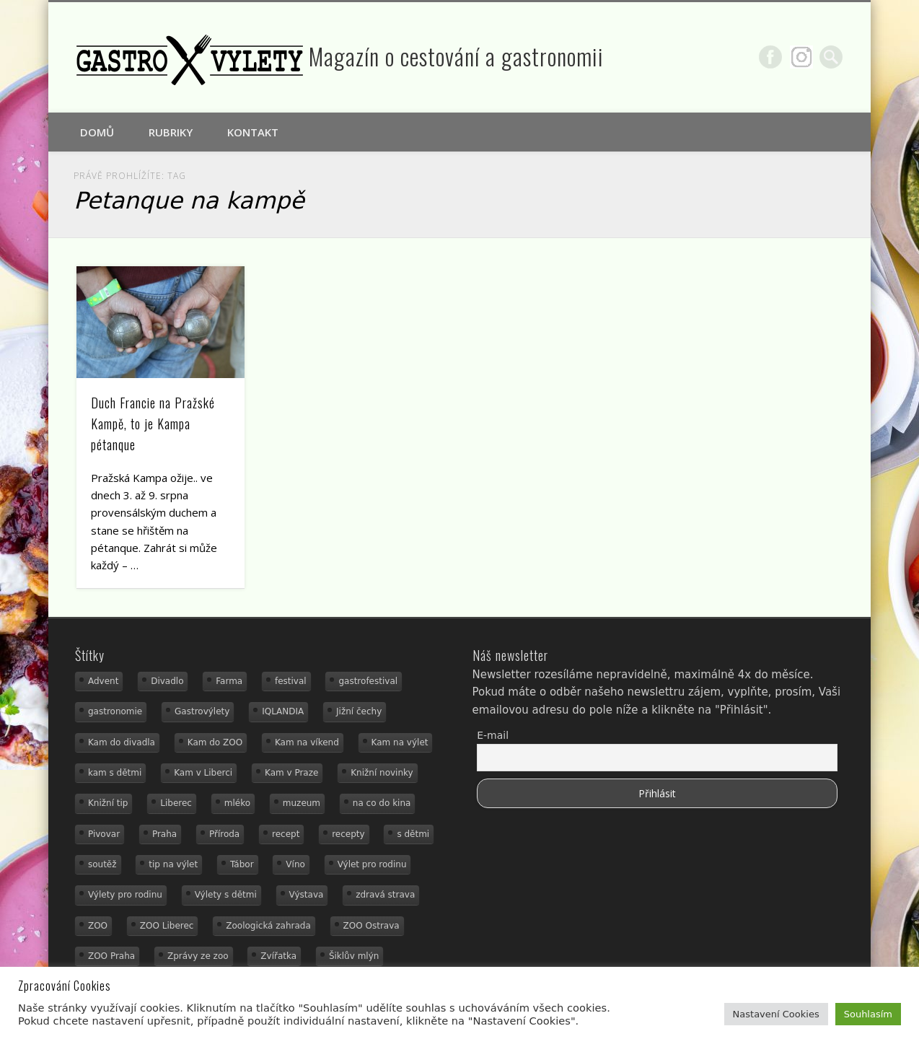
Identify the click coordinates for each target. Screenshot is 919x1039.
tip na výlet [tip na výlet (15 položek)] (173, 864)
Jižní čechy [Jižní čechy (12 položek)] (359, 711)
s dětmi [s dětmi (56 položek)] (413, 834)
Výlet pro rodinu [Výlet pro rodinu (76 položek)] (372, 864)
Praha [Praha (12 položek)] (164, 834)
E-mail (493, 735)
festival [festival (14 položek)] (291, 681)
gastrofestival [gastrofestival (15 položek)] (367, 681)
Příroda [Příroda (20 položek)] (224, 834)
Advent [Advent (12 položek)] (103, 681)
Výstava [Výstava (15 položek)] (306, 895)
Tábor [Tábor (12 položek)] (242, 864)
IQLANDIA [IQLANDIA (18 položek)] (283, 711)
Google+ (801, 57)
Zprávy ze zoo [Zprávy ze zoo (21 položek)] (198, 956)
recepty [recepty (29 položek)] (348, 834)
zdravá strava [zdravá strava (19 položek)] (385, 895)
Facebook (770, 57)
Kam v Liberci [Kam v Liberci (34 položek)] (203, 773)
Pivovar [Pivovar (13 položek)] (104, 834)
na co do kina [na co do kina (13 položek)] (382, 803)
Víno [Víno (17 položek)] (295, 864)
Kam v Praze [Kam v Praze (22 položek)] (291, 773)
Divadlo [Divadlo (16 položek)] (167, 681)
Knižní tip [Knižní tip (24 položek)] (108, 803)
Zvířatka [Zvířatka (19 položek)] (278, 956)
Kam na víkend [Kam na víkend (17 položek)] (307, 742)
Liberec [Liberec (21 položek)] (176, 803)
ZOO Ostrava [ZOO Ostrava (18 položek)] (371, 926)
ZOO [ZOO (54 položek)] (97, 926)
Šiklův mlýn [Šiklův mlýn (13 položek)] (354, 956)
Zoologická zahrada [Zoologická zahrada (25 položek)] (268, 926)
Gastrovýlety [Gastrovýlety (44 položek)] (202, 711)
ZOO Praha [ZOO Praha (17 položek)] (111, 956)
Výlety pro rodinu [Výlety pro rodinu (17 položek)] (125, 895)
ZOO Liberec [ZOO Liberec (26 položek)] (167, 926)
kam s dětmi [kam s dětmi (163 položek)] (114, 773)
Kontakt (252, 132)
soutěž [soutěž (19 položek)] (102, 864)
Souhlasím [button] (868, 1014)
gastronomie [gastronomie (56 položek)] (115, 711)
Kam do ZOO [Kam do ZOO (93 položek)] (215, 742)
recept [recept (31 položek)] (285, 834)
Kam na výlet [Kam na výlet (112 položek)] (399, 742)
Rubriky (171, 132)
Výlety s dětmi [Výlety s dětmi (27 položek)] (226, 895)
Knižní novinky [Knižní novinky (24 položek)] (382, 773)
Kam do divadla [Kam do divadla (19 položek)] (121, 742)
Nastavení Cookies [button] (776, 1014)
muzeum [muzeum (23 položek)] (301, 803)
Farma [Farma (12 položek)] (229, 681)
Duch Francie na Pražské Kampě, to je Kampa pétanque (153, 423)
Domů (97, 132)
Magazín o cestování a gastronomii (456, 56)
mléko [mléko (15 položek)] (237, 803)
